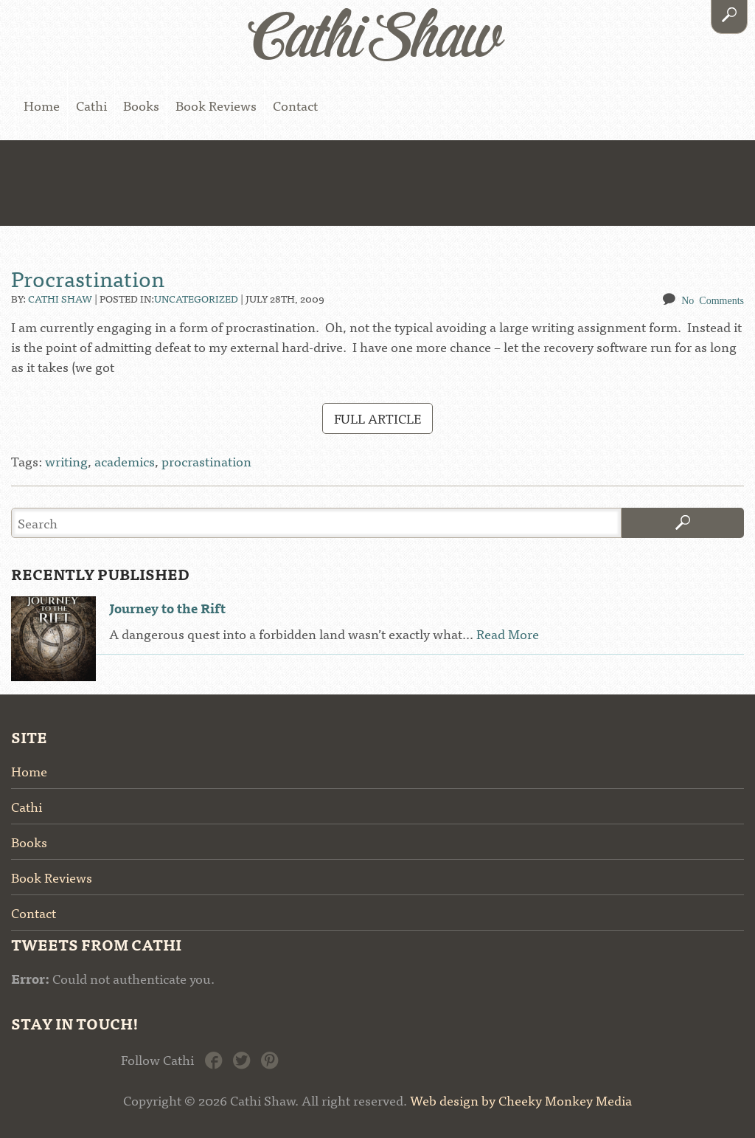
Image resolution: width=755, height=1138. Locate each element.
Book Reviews (216, 105)
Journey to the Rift (167, 607)
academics (124, 461)
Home (42, 105)
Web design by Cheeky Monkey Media (521, 1100)
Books (141, 105)
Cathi (91, 105)
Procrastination (87, 277)
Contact (295, 105)
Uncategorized (196, 298)
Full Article (377, 418)
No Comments (712, 299)
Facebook (213, 1059)
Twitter (241, 1059)
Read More (507, 633)
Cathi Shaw (60, 298)
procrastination (206, 461)
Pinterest (269, 1059)
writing (66, 461)
